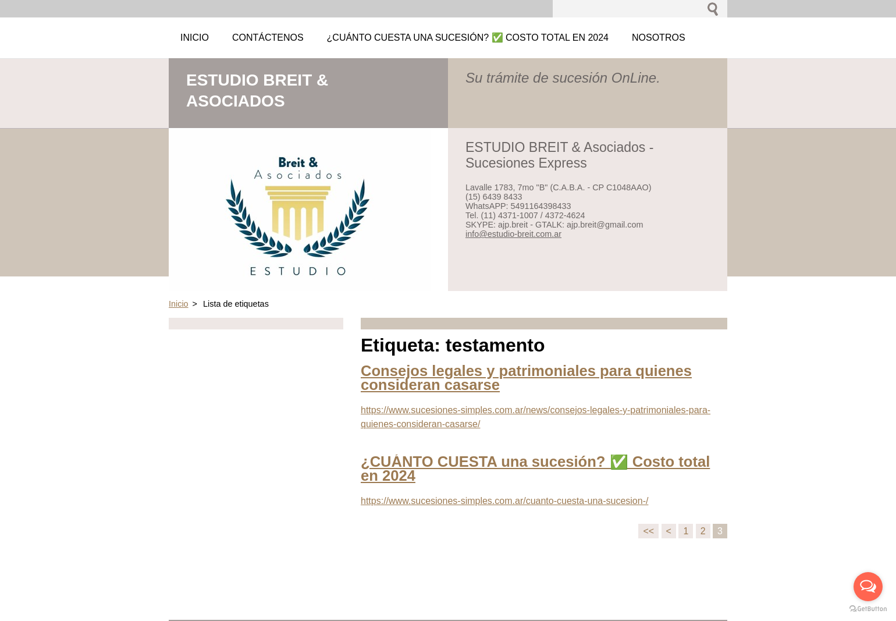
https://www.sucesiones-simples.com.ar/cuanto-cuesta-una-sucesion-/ (504, 501)
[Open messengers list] (868, 586)
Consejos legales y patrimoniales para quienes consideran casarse (526, 378)
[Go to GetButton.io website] (868, 609)
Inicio (179, 303)
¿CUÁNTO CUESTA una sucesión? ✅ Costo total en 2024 (535, 468)
